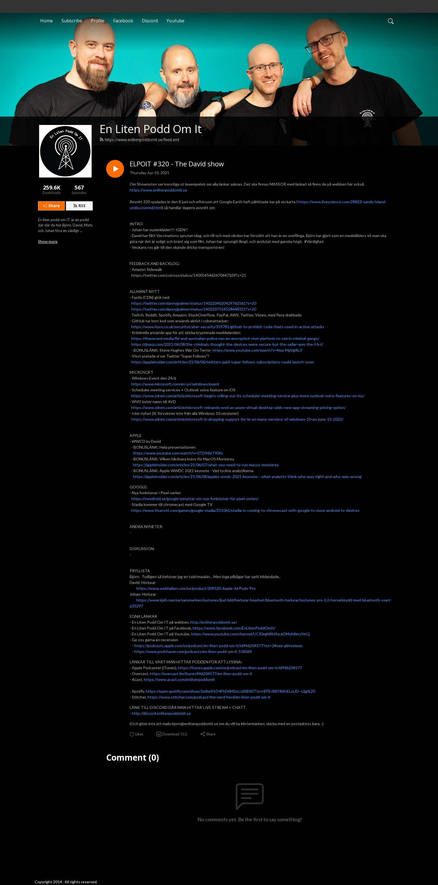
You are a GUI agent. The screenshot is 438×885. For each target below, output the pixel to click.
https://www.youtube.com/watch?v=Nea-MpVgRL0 (257, 350)
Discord (150, 21)
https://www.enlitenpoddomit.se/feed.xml (139, 139)
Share (51, 205)
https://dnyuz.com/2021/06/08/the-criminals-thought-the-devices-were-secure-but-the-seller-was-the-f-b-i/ (227, 344)
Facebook (123, 21)
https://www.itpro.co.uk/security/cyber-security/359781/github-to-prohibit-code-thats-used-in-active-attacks (227, 326)
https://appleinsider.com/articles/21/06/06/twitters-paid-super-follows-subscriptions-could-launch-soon (222, 361)
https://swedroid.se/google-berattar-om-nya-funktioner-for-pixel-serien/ (194, 498)
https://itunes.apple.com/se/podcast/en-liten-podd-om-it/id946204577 (240, 667)
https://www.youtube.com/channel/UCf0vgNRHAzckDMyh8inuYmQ (250, 633)
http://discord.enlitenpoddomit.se (161, 713)
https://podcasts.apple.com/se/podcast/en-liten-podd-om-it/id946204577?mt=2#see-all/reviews (218, 645)
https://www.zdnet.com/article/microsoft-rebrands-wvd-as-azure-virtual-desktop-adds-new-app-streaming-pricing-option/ (238, 407)
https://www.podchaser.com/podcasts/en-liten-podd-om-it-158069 (193, 651)
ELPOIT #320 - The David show (177, 164)
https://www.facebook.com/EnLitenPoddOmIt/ (234, 628)
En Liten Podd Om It (150, 128)
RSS (79, 205)
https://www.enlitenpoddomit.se (158, 190)
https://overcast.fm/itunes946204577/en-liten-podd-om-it (201, 673)
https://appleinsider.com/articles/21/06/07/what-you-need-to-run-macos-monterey (206, 464)
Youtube (175, 21)
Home (46, 21)
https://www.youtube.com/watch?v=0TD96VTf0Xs (178, 453)
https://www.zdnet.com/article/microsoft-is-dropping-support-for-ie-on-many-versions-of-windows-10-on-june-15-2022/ (237, 419)
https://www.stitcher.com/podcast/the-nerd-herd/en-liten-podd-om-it (208, 697)
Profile (97, 21)
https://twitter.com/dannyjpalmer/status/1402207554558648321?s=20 (193, 309)
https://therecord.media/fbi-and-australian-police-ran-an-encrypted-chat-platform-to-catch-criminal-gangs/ (225, 338)
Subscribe (71, 21)
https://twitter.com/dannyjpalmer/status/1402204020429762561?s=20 (193, 303)
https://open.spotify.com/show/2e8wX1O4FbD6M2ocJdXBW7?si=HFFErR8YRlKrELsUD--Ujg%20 (230, 691)
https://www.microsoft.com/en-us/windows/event (175, 384)
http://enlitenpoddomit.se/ (213, 622)
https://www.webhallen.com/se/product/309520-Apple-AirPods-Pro (196, 588)
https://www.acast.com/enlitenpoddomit (179, 679)
